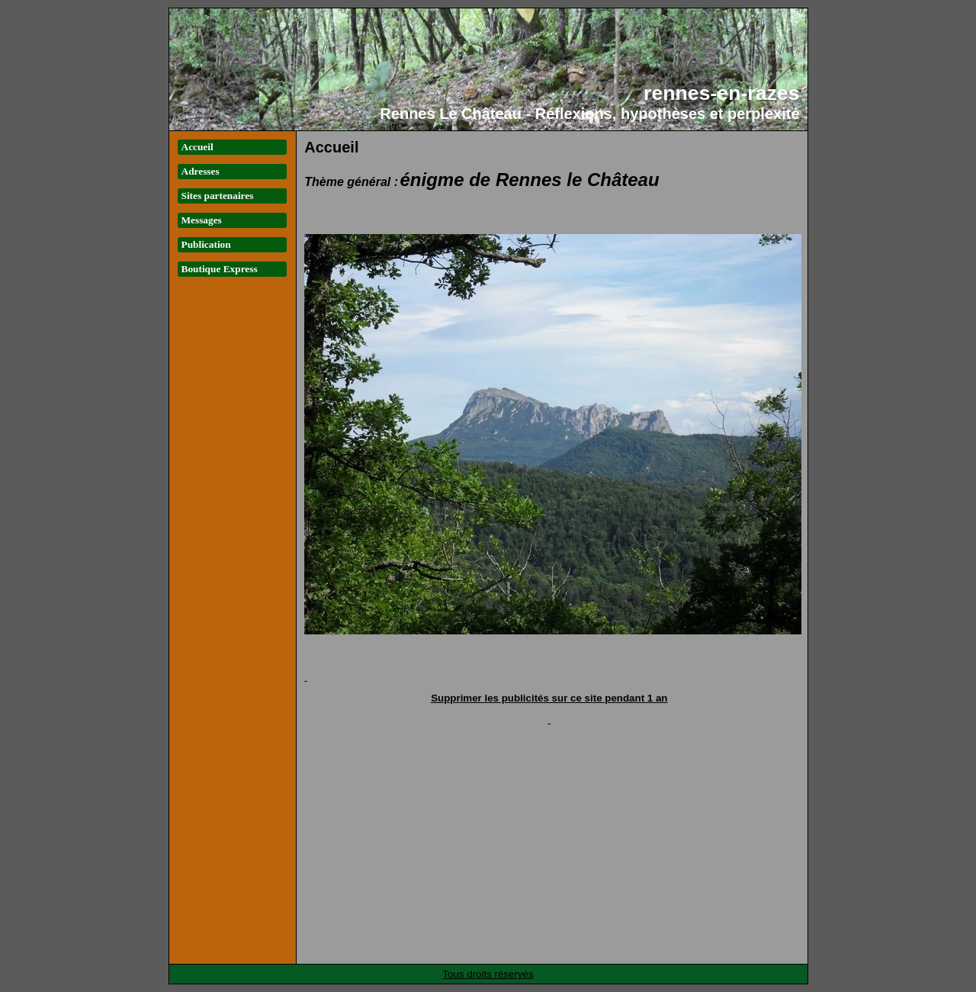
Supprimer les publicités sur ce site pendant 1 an (549, 698)
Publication (206, 244)
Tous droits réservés (487, 974)
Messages (201, 220)
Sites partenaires (217, 195)
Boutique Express (219, 268)
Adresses (200, 171)
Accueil (197, 146)
